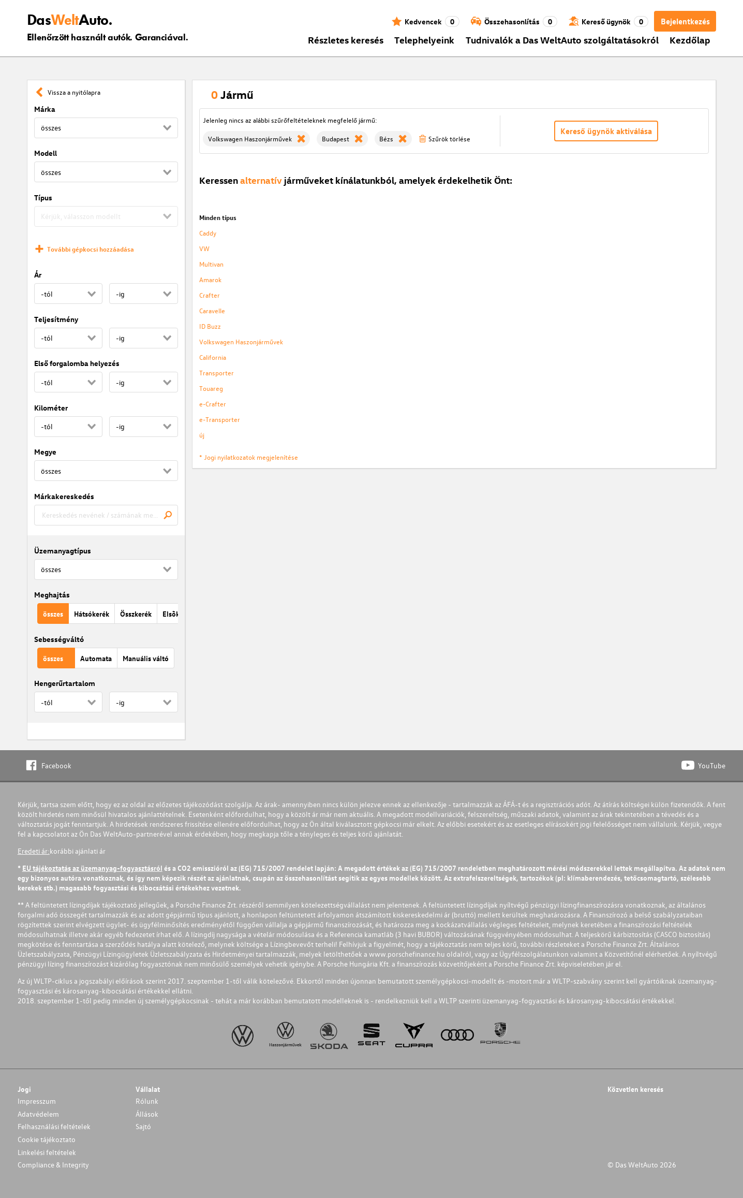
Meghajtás (52, 595)
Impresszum (37, 1101)
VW (204, 248)
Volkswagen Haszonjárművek (241, 341)
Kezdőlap (690, 40)
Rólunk (147, 1101)
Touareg (211, 388)
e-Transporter (219, 419)
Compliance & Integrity (53, 1165)
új (201, 434)
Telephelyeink (424, 40)
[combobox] (106, 515)
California (212, 357)
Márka (44, 109)
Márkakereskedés (64, 496)
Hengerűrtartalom (64, 683)
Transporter (216, 372)
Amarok (210, 279)
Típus (43, 197)
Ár (37, 275)
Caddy (207, 232)
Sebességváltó (59, 639)
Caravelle (212, 310)
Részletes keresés (345, 40)
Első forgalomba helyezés (77, 363)
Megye (45, 452)
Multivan (211, 263)
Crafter (209, 294)
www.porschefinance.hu (407, 954)
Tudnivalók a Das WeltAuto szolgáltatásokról (562, 40)
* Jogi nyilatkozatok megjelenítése (248, 456)
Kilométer (51, 408)
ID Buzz (210, 326)
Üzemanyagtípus (62, 551)
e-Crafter (212, 403)
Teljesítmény (56, 319)
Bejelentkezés (685, 21)
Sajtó (143, 1126)
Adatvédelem (38, 1114)
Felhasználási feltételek (54, 1126)
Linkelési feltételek (47, 1152)
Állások (147, 1114)
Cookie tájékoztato (47, 1139)
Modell (45, 153)
